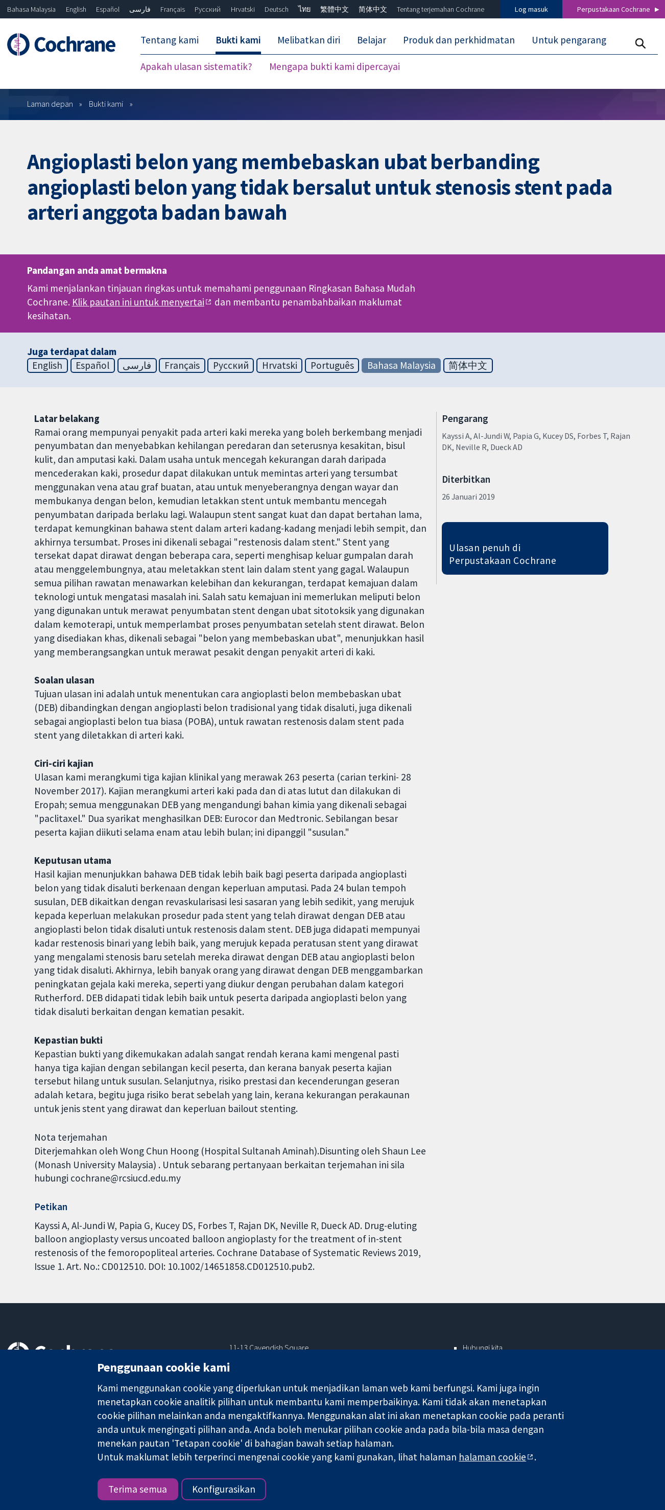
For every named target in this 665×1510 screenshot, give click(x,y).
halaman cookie (492, 1457)
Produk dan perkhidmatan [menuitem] (459, 40)
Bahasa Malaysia (31, 9)
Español (108, 9)
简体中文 (373, 9)
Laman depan (50, 104)
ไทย (304, 9)
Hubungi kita (483, 1347)
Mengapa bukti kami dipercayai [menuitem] (334, 66)
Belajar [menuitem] (371, 40)
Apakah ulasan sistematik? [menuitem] (196, 66)
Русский (208, 9)
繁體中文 (334, 9)
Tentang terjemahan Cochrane (440, 9)
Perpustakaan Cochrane (613, 9)
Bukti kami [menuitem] (238, 40)
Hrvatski (243, 9)
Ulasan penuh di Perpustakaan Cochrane (502, 554)
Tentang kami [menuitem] (169, 40)
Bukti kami (106, 104)
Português (332, 365)
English (76, 9)
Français (172, 9)
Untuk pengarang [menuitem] (569, 40)
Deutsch (277, 9)
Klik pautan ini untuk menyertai (138, 302)
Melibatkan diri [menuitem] (308, 40)
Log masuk (531, 9)
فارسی (140, 9)
